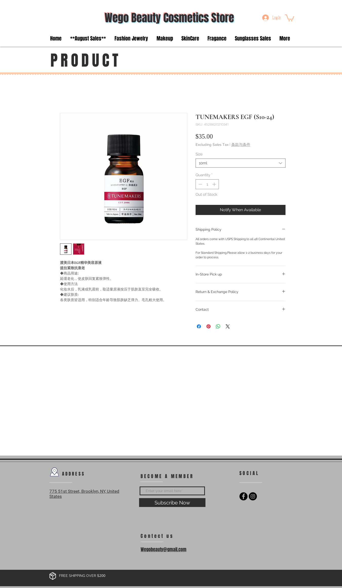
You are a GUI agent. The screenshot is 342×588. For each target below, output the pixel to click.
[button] (289, 17)
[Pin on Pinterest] (208, 326)
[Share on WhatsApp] (218, 326)
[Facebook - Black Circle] (243, 496)
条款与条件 (240, 144)
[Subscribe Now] (172, 502)
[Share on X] (228, 326)
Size (199, 154)
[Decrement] (199, 184)
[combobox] (241, 163)
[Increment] (214, 184)
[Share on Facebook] (199, 326)
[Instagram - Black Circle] (253, 496)
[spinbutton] (207, 184)
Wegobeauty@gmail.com (163, 549)
